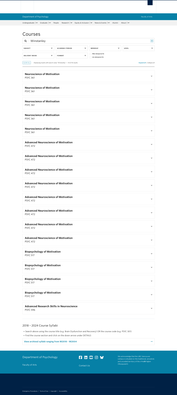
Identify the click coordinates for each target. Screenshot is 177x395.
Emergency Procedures (29, 391)
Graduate (43, 23)
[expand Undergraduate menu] (37, 23)
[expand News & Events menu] (109, 23)
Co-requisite (96, 57)
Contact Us (84, 365)
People (56, 23)
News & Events (100, 23)
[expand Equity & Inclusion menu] (91, 23)
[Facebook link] (81, 358)
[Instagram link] (97, 358)
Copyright (53, 391)
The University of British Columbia (27, 6)
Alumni (115, 23)
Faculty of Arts (146, 17)
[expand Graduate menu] (50, 23)
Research (65, 23)
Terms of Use (44, 391)
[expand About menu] (128, 23)
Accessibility (63, 391)
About (123, 23)
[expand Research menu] (71, 23)
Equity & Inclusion (82, 23)
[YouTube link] (92, 358)
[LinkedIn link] (86, 358)
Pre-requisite (96, 54)
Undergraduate (28, 23)
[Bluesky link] (102, 358)
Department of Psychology (35, 16)
